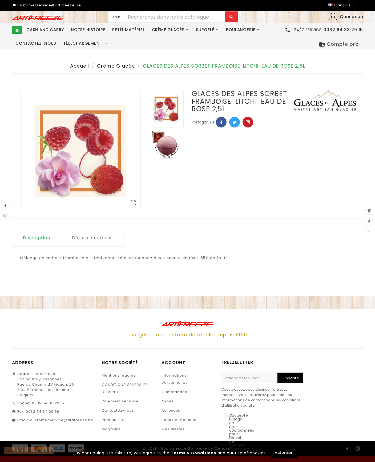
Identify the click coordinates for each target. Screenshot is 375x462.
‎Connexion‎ (351, 17)
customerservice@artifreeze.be (62, 420)
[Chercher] (175, 16)
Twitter (234, 122)
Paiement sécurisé (120, 401)
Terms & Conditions (193, 453)
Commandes (174, 391)
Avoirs (168, 401)
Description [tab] (36, 238)
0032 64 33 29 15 (48, 403)
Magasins (111, 429)
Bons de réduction (180, 419)
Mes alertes (173, 429)
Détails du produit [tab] (93, 238)
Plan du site (113, 419)
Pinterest (248, 122)
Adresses (171, 410)
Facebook (221, 122)
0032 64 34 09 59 (42, 411)
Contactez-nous (118, 410)
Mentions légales (119, 375)
